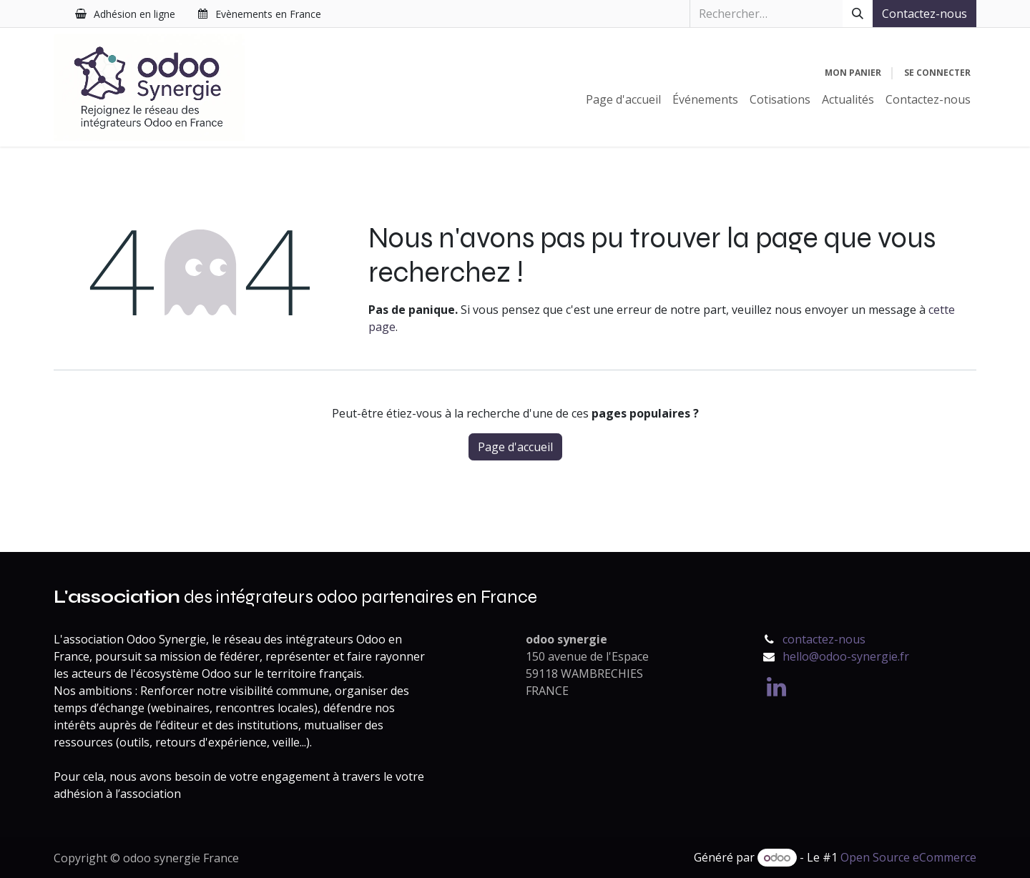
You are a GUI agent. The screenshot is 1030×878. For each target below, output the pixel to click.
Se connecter (937, 72)
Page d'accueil (515, 447)
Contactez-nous (924, 13)
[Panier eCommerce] (853, 73)
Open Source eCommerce (908, 857)
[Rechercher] (858, 13)
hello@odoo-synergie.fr (846, 656)
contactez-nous (824, 639)
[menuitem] (623, 99)
